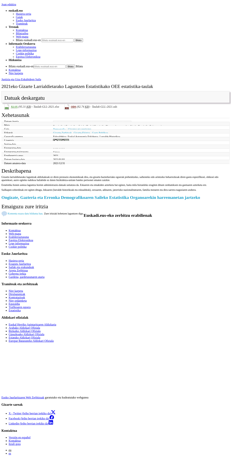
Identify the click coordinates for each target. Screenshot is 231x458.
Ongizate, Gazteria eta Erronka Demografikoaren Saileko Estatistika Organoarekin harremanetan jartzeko (100, 197)
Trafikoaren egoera (20, 307)
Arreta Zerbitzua (18, 270)
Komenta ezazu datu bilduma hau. (25, 213)
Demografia (59, 129)
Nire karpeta (16, 73)
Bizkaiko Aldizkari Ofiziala (25, 331)
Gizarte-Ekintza (82, 132)
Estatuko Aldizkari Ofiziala (24, 337)
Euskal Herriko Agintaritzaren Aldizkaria (32, 324)
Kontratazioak (17, 297)
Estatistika (15, 310)
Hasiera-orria (23, 13)
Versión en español (19, 437)
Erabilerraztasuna (26, 46)
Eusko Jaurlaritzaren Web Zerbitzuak (22, 397)
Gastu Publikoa (100, 132)
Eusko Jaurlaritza (26, 20)
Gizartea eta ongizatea (79, 129)
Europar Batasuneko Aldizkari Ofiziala (31, 340)
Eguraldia (14, 303)
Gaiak (19, 17)
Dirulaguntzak (17, 294)
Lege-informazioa (26, 50)
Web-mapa (22, 36)
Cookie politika (25, 53)
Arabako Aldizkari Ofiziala (24, 327)
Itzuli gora (15, 444)
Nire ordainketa (18, 300)
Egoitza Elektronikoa (28, 56)
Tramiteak (22, 23)
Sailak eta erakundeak (21, 267)
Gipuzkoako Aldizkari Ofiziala (26, 334)
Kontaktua (22, 30)
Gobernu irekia (17, 273)
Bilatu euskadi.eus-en (28, 40)
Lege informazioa (19, 243)
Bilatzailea (22, 33)
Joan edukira (8, 4)
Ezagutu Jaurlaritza (20, 263)
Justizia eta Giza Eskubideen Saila (21, 79)
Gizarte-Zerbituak (62, 132)
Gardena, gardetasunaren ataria (27, 276)
